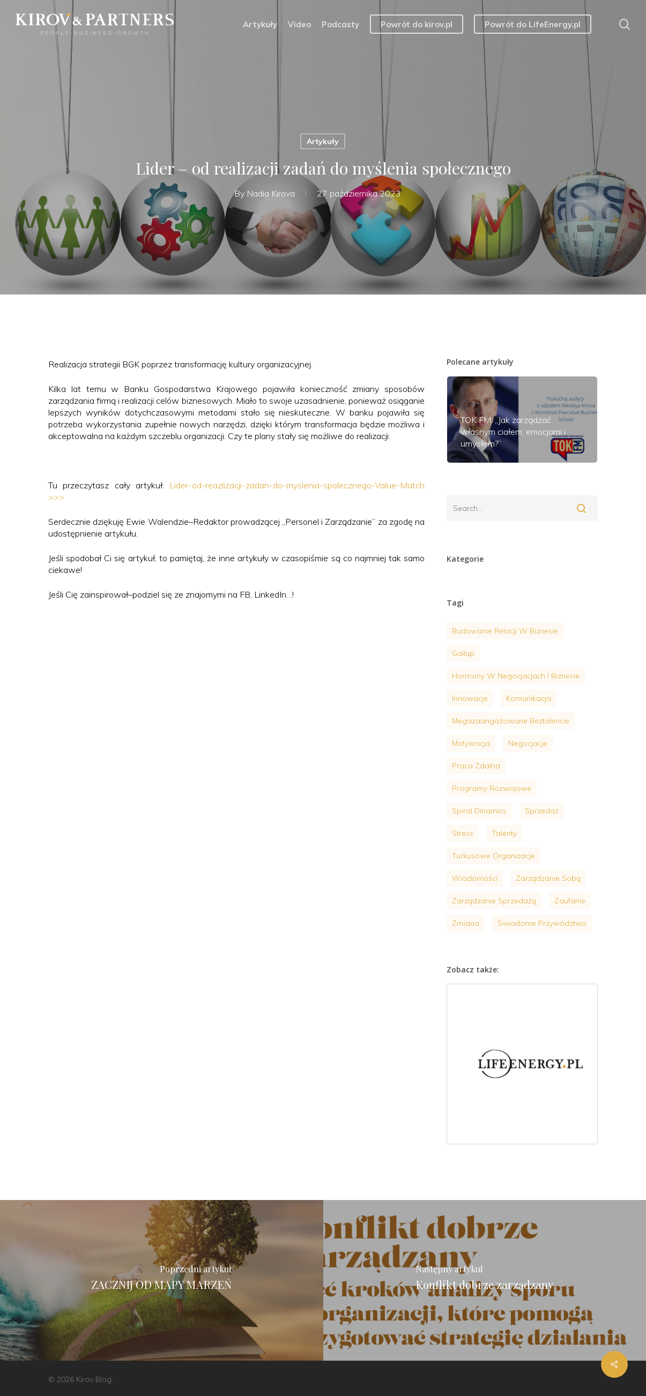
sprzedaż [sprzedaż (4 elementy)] (542, 811)
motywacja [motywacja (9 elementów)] (471, 743)
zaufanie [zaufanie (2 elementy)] (569, 900)
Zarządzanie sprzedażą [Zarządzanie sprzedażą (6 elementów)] (494, 900)
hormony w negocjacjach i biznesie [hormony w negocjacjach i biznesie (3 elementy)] (516, 676)
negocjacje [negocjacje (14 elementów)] (527, 743)
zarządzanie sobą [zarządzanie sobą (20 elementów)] (548, 878)
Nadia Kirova (271, 192)
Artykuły (323, 141)
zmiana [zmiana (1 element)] (465, 923)
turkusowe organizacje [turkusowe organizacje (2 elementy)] (493, 856)
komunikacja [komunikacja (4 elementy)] (528, 698)
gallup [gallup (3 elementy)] (463, 653)
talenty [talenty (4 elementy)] (504, 833)
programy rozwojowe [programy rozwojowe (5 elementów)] (491, 788)
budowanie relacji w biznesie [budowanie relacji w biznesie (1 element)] (505, 631)
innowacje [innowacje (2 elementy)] (470, 698)
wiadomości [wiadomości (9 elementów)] (475, 878)
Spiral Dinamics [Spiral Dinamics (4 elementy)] (479, 811)
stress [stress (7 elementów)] (462, 833)
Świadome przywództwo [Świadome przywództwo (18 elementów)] (542, 923)
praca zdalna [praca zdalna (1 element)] (476, 766)
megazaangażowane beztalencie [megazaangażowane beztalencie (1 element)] (510, 721)
